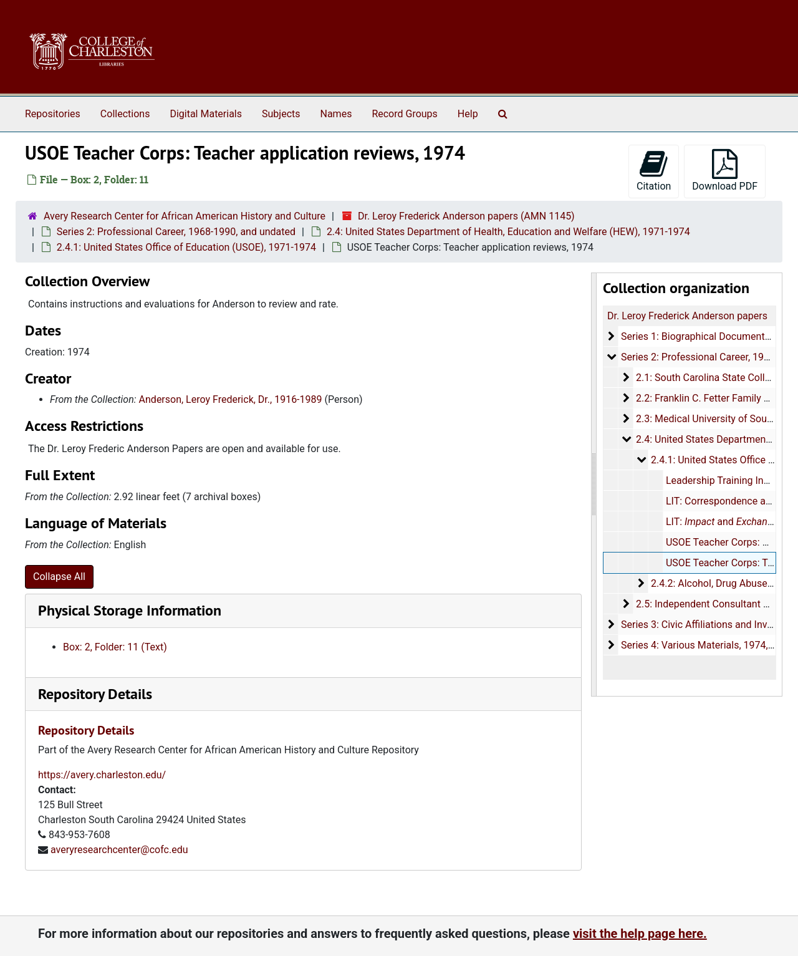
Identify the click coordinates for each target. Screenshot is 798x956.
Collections (125, 114)
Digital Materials (206, 114)
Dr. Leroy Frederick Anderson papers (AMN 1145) (466, 216)
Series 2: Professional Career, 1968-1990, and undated (176, 232)
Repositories (52, 114)
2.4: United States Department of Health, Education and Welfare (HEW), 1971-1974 (508, 232)
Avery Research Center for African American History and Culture (184, 216)
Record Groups (404, 114)
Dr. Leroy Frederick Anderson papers (687, 316)
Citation (654, 170)
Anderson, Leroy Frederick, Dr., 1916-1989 (230, 399)
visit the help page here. (640, 933)
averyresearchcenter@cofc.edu (119, 850)
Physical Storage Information (129, 610)
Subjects (281, 114)
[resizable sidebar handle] (594, 484)
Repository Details (95, 693)
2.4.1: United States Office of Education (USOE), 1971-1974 (186, 247)
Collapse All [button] (59, 576)
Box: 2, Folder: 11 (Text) (115, 647)
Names (336, 114)
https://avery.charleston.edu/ (102, 775)
